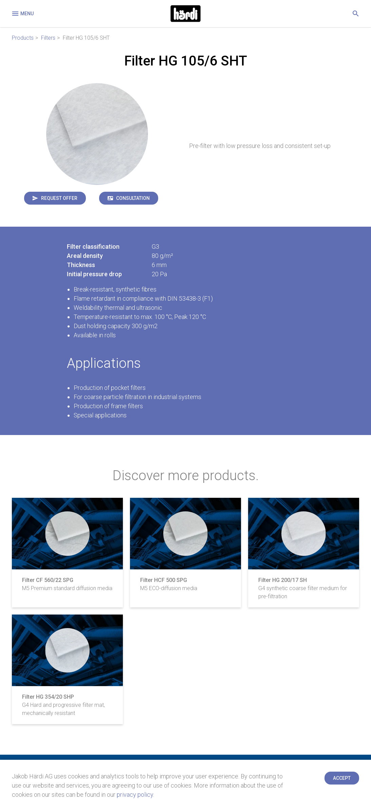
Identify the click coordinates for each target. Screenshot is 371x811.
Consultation (133, 198)
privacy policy (135, 794)
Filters (48, 38)
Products (23, 38)
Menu (22, 14)
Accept (342, 778)
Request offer (59, 198)
